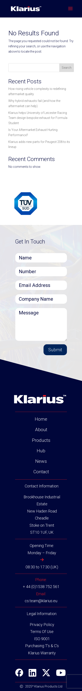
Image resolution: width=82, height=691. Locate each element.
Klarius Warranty (42, 653)
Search (67, 67)
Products (41, 440)
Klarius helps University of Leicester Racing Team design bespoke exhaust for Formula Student (37, 118)
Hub (41, 450)
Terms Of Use (42, 631)
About (41, 429)
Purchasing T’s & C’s (42, 645)
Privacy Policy (42, 624)
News (41, 461)
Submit (55, 349)
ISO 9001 (42, 638)
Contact (41, 471)
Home (41, 419)
